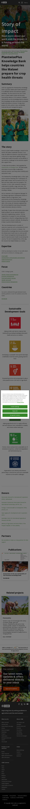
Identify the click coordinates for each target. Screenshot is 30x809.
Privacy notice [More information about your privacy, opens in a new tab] (20, 402)
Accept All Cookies (15, 415)
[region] (15, 404)
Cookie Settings (15, 406)
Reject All (15, 411)
